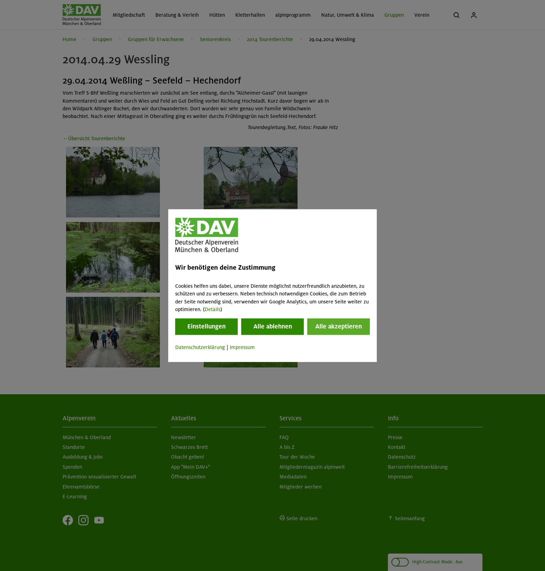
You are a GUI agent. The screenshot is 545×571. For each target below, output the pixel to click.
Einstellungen (206, 327)
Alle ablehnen (272, 327)
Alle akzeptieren (338, 327)
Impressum (242, 347)
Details (212, 309)
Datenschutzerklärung (200, 347)
